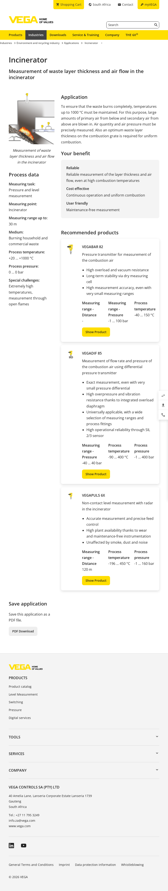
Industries (36, 35)
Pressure (15, 710)
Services (16, 753)
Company (112, 35)
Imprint (64, 865)
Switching (16, 702)
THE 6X (132, 35)
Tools (14, 737)
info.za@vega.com (22, 820)
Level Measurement (23, 694)
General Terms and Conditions (31, 865)
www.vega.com (20, 826)
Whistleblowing (132, 865)
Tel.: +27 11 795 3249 (24, 815)
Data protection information (95, 865)
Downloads (58, 35)
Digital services (20, 718)
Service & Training (85, 35)
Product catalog (20, 686)
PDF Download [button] (23, 631)
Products (15, 35)
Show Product (96, 332)
